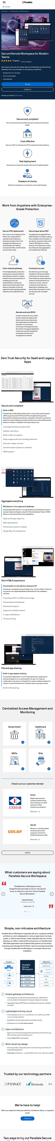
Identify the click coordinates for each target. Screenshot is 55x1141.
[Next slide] (52, 894)
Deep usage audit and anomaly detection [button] (20, 439)
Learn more (27, 906)
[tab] (27, 410)
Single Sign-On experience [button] (14, 531)
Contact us (27, 89)
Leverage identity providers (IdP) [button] (16, 427)
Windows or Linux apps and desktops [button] (18, 506)
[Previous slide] (3, 894)
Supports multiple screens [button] (14, 610)
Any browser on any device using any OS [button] (20, 586)
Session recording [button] (10, 431)
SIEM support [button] (8, 452)
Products (4, 11)
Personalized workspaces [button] (13, 602)
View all (27, 852)
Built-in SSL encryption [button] (12, 435)
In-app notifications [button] (11, 615)
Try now (27, 84)
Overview (6, 7)
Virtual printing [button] (9, 619)
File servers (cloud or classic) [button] (15, 527)
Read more (34, 811)
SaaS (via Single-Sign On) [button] (13, 519)
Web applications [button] (10, 523)
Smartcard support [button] (11, 606)
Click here (19, 95)
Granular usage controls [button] (13, 443)
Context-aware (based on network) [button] (17, 448)
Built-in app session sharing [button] (14, 673)
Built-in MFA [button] (8, 410)
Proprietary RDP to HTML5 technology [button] (18, 598)
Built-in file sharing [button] (11, 688)
